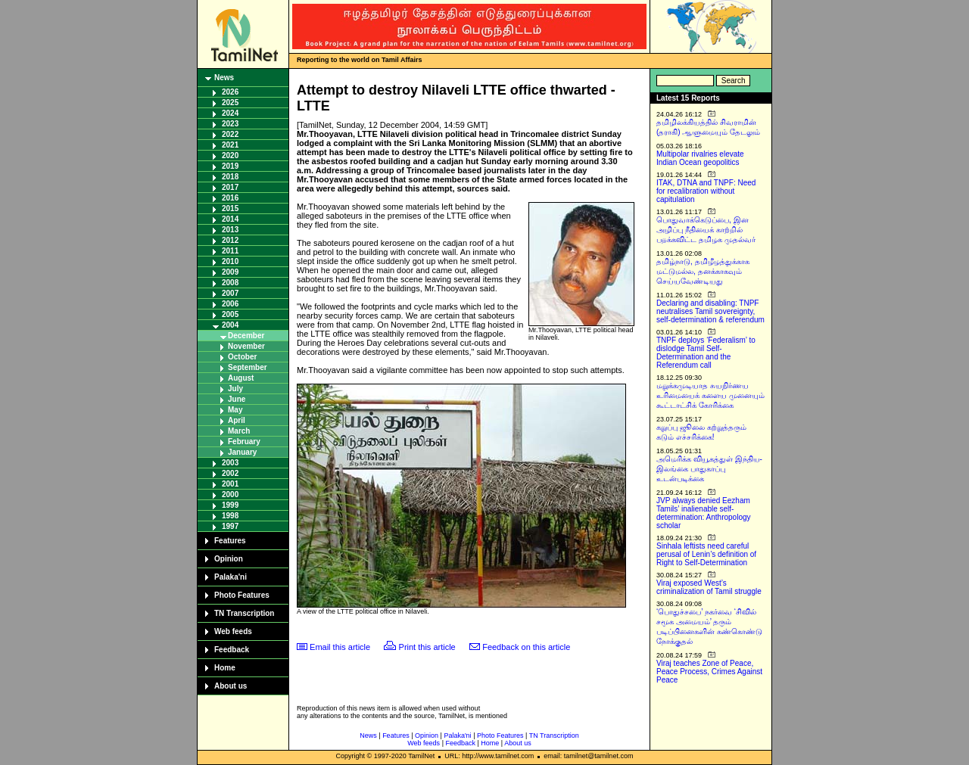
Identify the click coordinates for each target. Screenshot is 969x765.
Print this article (427, 646)
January (242, 452)
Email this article (340, 646)
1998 (230, 516)
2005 (230, 314)
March (239, 431)
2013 (230, 229)
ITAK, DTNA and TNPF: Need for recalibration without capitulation (706, 191)
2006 (230, 304)
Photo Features (242, 595)
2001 (230, 484)
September (247, 367)
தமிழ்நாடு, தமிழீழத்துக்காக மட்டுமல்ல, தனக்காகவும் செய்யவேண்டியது (702, 271)
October (242, 357)
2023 (230, 124)
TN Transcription (244, 613)
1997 (230, 526)
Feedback (231, 649)
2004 (230, 325)
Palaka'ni (230, 577)
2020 (230, 155)
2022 (230, 134)
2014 (230, 219)
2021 (230, 145)
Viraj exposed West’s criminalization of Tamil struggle (709, 587)
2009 (230, 272)
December (246, 335)
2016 (230, 198)
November (246, 346)
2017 (230, 187)
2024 (230, 113)
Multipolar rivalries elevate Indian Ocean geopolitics (700, 158)
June (236, 399)
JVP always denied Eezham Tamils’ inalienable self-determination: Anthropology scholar (703, 513)
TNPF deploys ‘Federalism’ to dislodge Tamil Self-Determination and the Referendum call (706, 352)
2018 (230, 177)
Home (224, 668)
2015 (230, 208)
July (235, 388)
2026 (230, 92)
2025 (230, 102)
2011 (230, 251)
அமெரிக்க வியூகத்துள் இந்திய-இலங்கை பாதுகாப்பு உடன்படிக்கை (709, 469)
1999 (230, 505)
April (236, 420)
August (241, 378)
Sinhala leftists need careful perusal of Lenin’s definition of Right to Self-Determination (706, 554)
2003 (230, 463)
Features (230, 540)
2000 (230, 494)
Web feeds (233, 631)
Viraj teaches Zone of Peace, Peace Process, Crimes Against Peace (709, 671)
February (244, 441)
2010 (230, 261)
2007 (230, 293)
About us (230, 686)
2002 (230, 473)
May (235, 410)
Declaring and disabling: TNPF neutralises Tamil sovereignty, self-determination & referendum (710, 311)
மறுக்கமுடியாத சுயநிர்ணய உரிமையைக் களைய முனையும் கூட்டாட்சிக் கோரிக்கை (710, 395)
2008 (230, 282)
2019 (230, 166)
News (224, 77)
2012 (230, 240)
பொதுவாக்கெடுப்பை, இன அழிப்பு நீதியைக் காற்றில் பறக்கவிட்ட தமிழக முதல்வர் (706, 230)
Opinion (228, 559)
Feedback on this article (526, 646)
